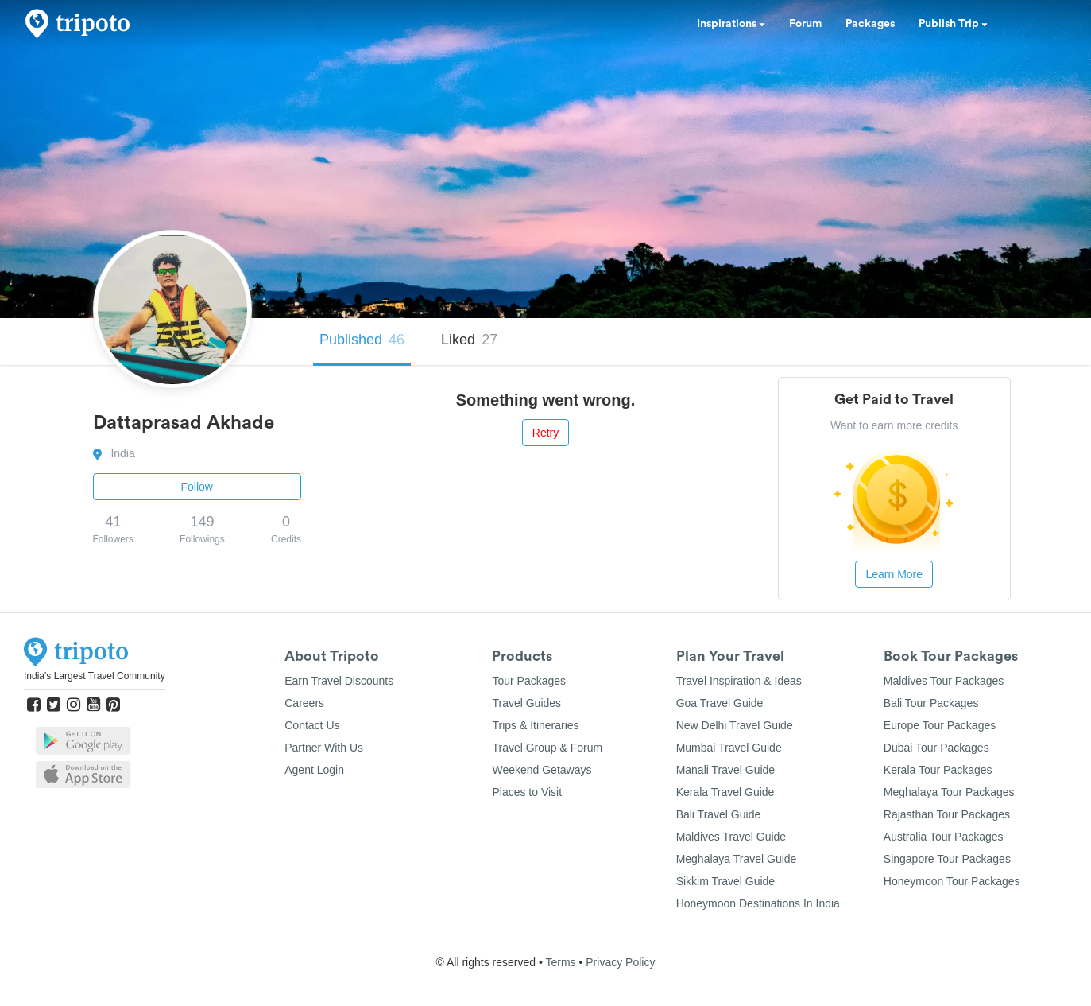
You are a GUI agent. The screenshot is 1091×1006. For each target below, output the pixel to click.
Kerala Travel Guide (725, 792)
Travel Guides (526, 703)
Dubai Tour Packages (936, 747)
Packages (870, 23)
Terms (560, 962)
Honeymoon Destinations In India (758, 903)
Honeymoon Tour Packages (952, 881)
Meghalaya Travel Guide (736, 859)
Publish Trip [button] (953, 23)
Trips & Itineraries (535, 725)
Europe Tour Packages (940, 725)
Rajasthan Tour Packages (947, 814)
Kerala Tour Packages (938, 769)
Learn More (894, 574)
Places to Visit (527, 792)
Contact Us (311, 725)
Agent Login (314, 769)
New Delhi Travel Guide (734, 725)
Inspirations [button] (731, 23)
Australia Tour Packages (944, 836)
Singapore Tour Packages (947, 859)
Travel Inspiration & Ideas (739, 680)
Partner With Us (323, 747)
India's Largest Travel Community (94, 676)
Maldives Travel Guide (731, 836)
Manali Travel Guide (726, 769)
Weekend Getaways (541, 769)
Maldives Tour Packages (944, 680)
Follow (197, 486)
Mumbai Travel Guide (729, 747)
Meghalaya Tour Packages (949, 792)
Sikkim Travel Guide (725, 881)
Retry (545, 432)
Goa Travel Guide (720, 703)
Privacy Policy (620, 962)
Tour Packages (529, 680)
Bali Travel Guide (718, 814)
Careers (304, 703)
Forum (805, 23)
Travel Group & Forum (547, 747)
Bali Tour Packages (931, 703)
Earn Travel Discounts (338, 680)
